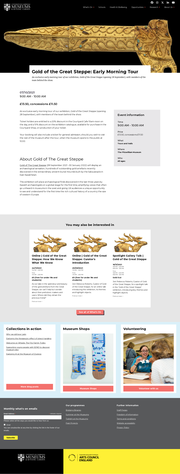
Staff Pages (122, 410)
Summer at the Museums (77, 414)
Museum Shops (88, 388)
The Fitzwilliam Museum (129, 152)
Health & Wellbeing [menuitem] (118, 7)
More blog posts (29, 387)
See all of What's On (90, 312)
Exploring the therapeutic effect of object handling (28, 338)
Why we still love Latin (16, 334)
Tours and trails (125, 143)
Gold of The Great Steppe (33, 165)
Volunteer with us (148, 388)
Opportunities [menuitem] (137, 8)
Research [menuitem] (153, 8)
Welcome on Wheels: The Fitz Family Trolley (26, 343)
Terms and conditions (126, 419)
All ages (121, 161)
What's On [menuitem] (87, 8)
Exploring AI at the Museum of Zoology (24, 354)
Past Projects (72, 423)
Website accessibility (126, 423)
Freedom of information (127, 414)
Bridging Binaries (73, 410)
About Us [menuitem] (168, 8)
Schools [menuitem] (101, 7)
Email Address (10, 414)
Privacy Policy (123, 427)
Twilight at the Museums (77, 419)
